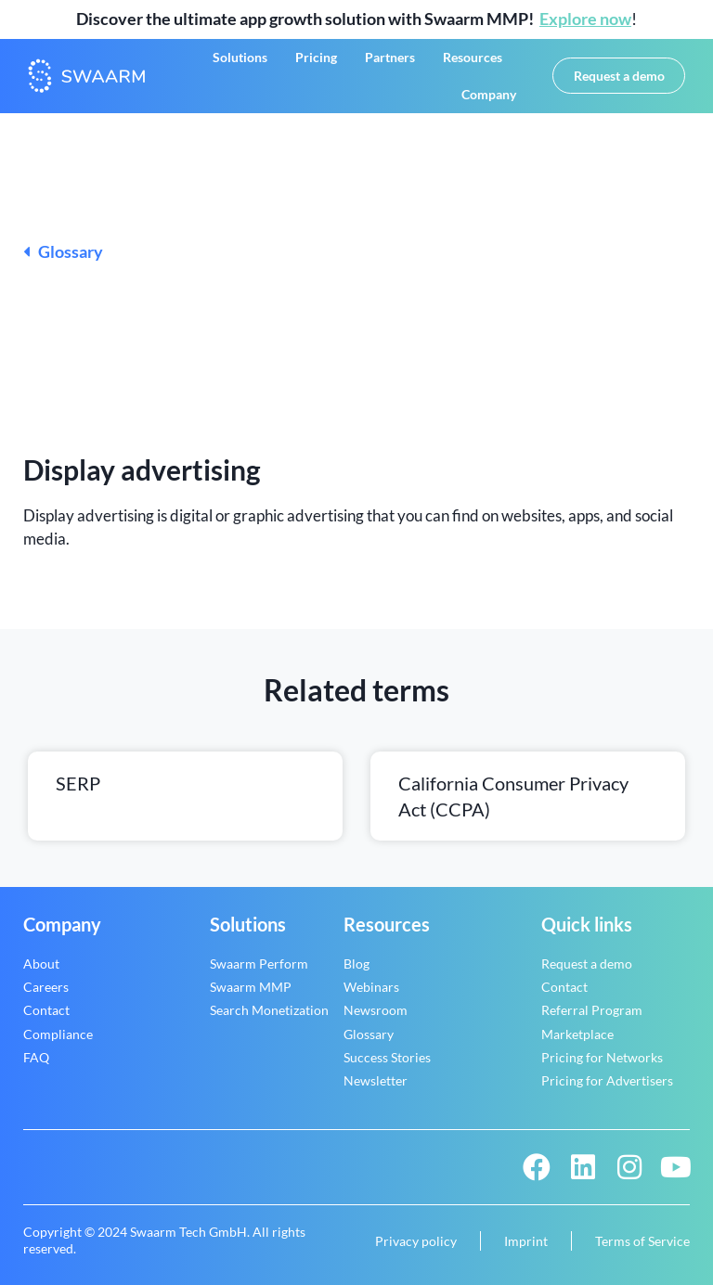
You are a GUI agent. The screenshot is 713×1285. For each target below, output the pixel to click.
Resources (472, 57)
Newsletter (376, 1080)
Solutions (240, 57)
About (41, 963)
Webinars (371, 987)
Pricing (316, 57)
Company (488, 94)
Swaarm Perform (259, 963)
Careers (46, 987)
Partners (390, 57)
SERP (78, 783)
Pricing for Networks (602, 1057)
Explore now (585, 18)
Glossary (63, 251)
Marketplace (577, 1034)
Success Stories (387, 1057)
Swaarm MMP (251, 987)
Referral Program (591, 1010)
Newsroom (376, 1010)
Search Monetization (269, 1010)
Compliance (58, 1034)
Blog (356, 963)
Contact (46, 1010)
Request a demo (586, 963)
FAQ (36, 1057)
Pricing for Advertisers (607, 1080)
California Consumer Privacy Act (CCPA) (513, 796)
